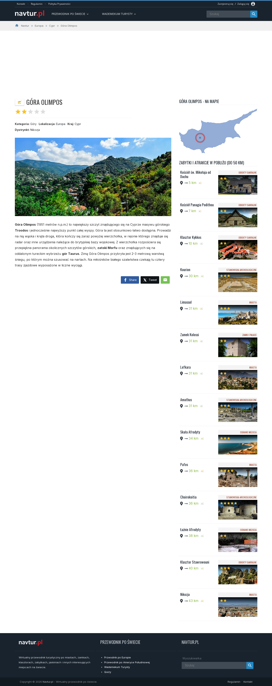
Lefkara (185, 367)
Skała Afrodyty (190, 431)
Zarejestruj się (225, 3)
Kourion (185, 269)
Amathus (186, 399)
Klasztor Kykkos (190, 237)
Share (130, 280)
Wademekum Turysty (117, 667)
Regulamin (36, 3)
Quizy (107, 671)
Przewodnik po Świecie (70, 14)
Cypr (78, 124)
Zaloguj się (243, 3)
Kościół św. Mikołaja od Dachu (195, 174)
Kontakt (21, 3)
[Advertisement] (136, 60)
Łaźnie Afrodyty (190, 529)
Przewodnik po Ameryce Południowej (127, 662)
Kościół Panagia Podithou (197, 204)
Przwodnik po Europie (117, 657)
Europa (60, 124)
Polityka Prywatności (59, 3)
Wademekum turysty (119, 14)
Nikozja (185, 594)
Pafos (184, 464)
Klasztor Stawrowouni (194, 562)
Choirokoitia (188, 497)
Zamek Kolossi (189, 334)
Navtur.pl (48, 681)
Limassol (186, 302)
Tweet (150, 280)
